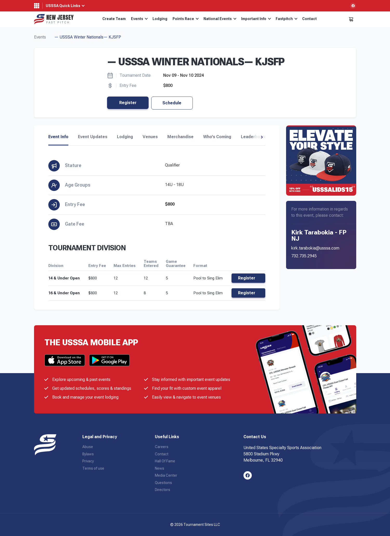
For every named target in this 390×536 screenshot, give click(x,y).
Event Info (58, 137)
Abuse (87, 447)
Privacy (88, 461)
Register (127, 102)
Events (139, 19)
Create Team (114, 19)
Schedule (171, 102)
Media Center (166, 475)
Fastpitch (287, 19)
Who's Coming (217, 137)
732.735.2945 (304, 255)
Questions (163, 483)
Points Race (186, 19)
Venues (150, 137)
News (159, 468)
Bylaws (88, 454)
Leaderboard (254, 137)
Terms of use (93, 468)
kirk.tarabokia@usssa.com (315, 248)
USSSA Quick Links (63, 6)
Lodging (160, 19)
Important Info (256, 19)
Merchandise (180, 137)
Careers (161, 447)
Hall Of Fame (165, 461)
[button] (262, 137)
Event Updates (92, 137)
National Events (219, 19)
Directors (162, 490)
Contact (309, 19)
